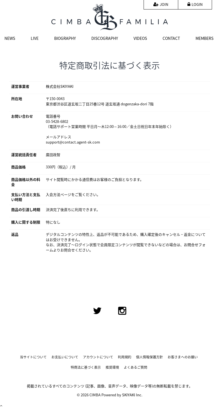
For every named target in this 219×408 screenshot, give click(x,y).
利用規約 (124, 357)
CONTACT (171, 38)
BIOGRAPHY (65, 38)
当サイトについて (33, 357)
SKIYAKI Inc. (132, 394)
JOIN (160, 4)
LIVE (35, 38)
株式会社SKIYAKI (59, 86)
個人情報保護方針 (149, 357)
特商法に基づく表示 (86, 367)
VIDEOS (140, 38)
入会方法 (53, 194)
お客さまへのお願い (183, 357)
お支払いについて (64, 357)
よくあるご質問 (135, 367)
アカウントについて (98, 357)
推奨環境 (112, 367)
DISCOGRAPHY (104, 38)
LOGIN (195, 4)
